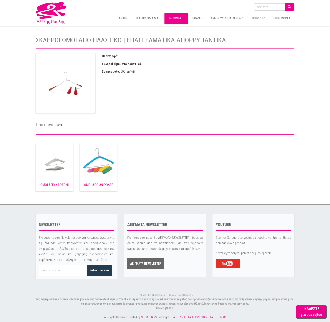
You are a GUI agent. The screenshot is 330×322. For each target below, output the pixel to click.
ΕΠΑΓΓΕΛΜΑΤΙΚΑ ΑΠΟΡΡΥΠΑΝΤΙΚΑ (191, 317)
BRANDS (197, 18)
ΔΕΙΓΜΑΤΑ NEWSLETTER (145, 263)
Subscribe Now (99, 270)
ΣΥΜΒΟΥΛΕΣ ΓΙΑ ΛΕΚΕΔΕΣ (227, 18)
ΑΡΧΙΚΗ (123, 18)
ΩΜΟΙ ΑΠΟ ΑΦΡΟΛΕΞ (98, 185)
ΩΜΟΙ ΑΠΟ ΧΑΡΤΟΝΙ (54, 185)
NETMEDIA (147, 317)
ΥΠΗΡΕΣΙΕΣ (259, 18)
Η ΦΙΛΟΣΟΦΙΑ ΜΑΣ (148, 18)
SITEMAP (220, 317)
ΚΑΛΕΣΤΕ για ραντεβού (311, 311)
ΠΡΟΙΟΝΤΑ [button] (177, 19)
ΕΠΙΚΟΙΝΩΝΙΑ (282, 18)
